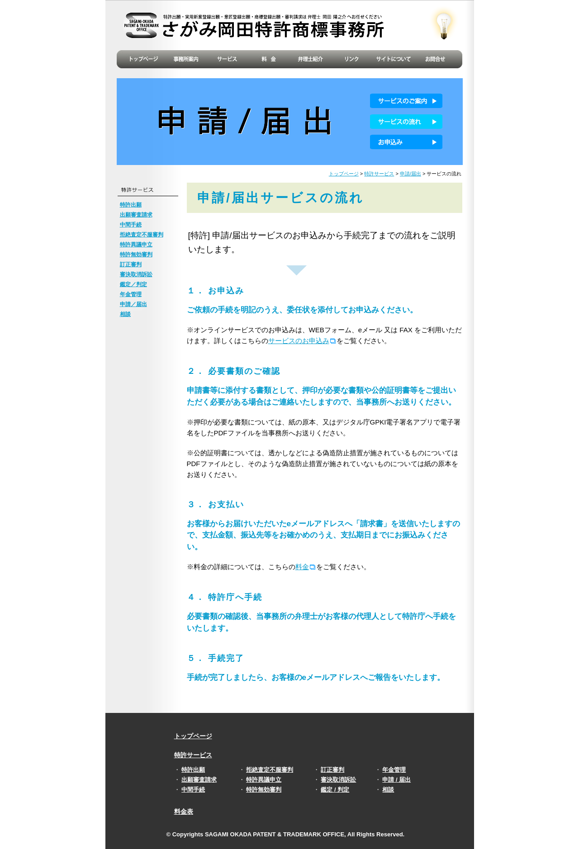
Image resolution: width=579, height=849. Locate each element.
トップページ (344, 173)
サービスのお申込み (298, 340)
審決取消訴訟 (136, 274)
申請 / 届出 (396, 779)
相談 (125, 314)
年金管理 (131, 294)
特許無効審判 (136, 254)
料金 (302, 567)
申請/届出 (410, 173)
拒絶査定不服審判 (141, 234)
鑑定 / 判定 (335, 789)
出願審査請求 (136, 215)
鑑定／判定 (133, 284)
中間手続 (131, 225)
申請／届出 (133, 304)
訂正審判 (131, 264)
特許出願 (131, 205)
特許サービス (379, 173)
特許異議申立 (136, 244)
